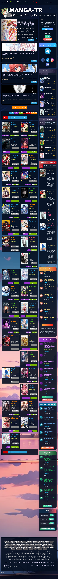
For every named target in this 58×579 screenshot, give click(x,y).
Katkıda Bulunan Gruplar (47, 528)
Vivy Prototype (15, 270)
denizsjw (46, 365)
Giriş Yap (45, 2)
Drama (17, 542)
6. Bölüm (34, 164)
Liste (47, 36)
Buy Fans (38, 565)
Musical (50, 544)
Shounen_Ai (24, 547)
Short (52, 545)
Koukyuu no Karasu (33, 254)
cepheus (8, 201)
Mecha (27, 544)
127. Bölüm (15, 427)
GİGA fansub (34, 398)
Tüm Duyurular (47, 397)
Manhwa (18, 544)
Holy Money (13, 221)
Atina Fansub (15, 184)
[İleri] (22, 117)
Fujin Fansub (34, 283)
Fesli (45, 282)
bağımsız (16, 217)
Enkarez (46, 305)
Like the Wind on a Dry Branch (15, 402)
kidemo (30, 430)
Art (25, 541)
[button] (4, 30)
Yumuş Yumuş (47, 484)
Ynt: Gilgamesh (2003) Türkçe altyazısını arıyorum (49, 408)
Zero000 (46, 462)
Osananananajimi (15, 188)
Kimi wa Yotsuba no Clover (33, 369)
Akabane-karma (26, 168)
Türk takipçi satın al (35, 562)
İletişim (6, 565)
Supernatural (37, 547)
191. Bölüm (15, 148)
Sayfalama (47, 39)
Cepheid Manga (14, 201)
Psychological (33, 545)
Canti (29, 217)
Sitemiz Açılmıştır (48, 382)
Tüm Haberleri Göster (19, 107)
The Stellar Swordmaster (15, 287)
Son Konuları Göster (47, 447)
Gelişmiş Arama (47, 29)
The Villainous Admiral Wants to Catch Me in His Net (49, 102)
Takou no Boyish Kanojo (14, 172)
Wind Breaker (47, 147)
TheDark (46, 359)
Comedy (47, 541)
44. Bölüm (33, 328)
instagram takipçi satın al (48, 565)
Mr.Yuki (11, 217)
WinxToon (10, 332)
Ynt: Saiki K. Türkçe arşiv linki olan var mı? (49, 416)
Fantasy (26, 542)
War (35, 548)
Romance (26, 545)
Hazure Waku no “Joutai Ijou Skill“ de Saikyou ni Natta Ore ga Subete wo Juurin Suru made (33, 418)
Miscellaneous (38, 544)
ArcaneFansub (48, 297)
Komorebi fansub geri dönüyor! (49, 389)
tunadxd (46, 311)
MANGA (12, 112)
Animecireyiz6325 (26, 299)
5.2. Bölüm (33, 279)
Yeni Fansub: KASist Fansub (49, 302)
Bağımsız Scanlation (32, 151)
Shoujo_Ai (11, 547)
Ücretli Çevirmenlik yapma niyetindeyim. (49, 280)
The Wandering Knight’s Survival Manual (15, 237)
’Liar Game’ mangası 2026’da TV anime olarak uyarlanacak (17, 96)
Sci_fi (48, 545)
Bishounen (41, 541)
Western (45, 548)
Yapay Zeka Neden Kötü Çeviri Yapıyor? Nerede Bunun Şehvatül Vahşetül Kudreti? (49, 480)
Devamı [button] (31, 39)
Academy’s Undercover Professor (33, 204)
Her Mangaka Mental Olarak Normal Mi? (49, 490)
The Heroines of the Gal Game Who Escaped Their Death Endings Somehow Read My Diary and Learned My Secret (33, 352)
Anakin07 (46, 441)
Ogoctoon (16, 168)
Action (11, 541)
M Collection (33, 122)
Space (43, 547)
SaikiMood (27, 283)
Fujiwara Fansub (14, 447)
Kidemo (35, 430)
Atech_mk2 (28, 184)
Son (25, 117)
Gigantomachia (26, 398)
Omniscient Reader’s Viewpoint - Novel (33, 188)
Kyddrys (11, 315)
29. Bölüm (33, 394)
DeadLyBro (25, 233)
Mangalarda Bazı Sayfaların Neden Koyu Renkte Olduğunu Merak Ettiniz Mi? (48, 458)
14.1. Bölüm (33, 312)
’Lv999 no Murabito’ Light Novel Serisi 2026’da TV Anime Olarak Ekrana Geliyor (18, 75)
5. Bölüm (15, 279)
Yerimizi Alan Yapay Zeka (49, 497)
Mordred (46, 473)
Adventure (16, 541)
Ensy (29, 250)
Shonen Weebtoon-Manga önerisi (49, 439)
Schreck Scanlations (14, 135)
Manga (13, 124)
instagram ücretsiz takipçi (47, 562)
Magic (7, 544)
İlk (4, 117)
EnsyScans (34, 250)
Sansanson (28, 201)
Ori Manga (34, 217)
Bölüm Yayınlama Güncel (48, 354)
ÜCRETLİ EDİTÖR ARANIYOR (48, 295)
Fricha (28, 365)
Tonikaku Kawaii (32, 172)
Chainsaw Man (48, 140)
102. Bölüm (15, 295)
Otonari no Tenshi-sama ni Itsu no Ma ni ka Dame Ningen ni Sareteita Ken (32, 303)
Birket (45, 411)
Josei (51, 542)
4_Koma (7, 541)
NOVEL (21, 112)
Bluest (8, 447)
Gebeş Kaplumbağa (49, 379)
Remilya (11, 168)
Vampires (25, 548)
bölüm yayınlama (48, 368)
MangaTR (34, 184)
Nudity (15, 545)
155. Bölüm (33, 295)
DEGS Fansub (33, 365)
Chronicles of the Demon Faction (15, 336)
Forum (12, 2)
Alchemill (10, 233)
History (39, 542)
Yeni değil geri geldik (49, 361)
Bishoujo (35, 541)
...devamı (49, 188)
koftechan (8, 184)
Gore (31, 542)
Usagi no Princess (14, 434)
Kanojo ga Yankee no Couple (32, 237)
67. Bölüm (33, 197)
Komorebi (46, 391)
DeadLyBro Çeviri (33, 233)
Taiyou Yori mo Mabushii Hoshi (14, 369)
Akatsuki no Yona (48, 154)
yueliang (29, 266)
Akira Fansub (34, 168)
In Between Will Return (14, 319)
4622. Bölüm (33, 148)
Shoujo (6, 547)
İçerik (27, 2)
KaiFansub (28, 332)
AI (24, 112)
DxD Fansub (47, 309)
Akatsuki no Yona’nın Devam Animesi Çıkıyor (25, 24)
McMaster (46, 419)
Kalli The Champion (33, 402)
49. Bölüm (15, 312)
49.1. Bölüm (14, 213)
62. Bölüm (33, 230)
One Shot (32, 239)
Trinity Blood (13, 122)
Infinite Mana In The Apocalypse (33, 139)
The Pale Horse (32, 336)
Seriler (20, 2)
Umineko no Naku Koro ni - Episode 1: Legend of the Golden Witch (15, 155)
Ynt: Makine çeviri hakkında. (48, 432)
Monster (45, 544)
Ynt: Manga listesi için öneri (49, 424)
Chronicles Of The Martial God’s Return (15, 418)
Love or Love (32, 155)
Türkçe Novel (19, 548)
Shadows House (14, 139)
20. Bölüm (15, 181)
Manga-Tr (8, 573)
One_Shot (20, 545)
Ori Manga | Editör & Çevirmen (49, 287)
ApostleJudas (6, 135)
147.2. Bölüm (33, 181)
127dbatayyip (6, 151)
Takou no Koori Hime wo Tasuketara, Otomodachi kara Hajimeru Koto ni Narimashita (33, 270)
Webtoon (32, 157)
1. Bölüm (15, 131)
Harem (34, 542)
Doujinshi (13, 542)
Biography (29, 541)
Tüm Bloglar (47, 505)
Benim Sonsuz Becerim (14, 303)
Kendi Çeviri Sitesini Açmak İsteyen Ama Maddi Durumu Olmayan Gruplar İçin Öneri (49, 469)
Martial (23, 544)
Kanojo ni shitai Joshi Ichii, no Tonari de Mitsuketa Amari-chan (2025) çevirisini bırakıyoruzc (49, 345)
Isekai (47, 542)
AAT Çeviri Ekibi (47, 377)
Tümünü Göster (47, 325)
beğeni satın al (8, 562)
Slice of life (30, 547)
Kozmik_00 (24, 151)
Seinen (39, 545)
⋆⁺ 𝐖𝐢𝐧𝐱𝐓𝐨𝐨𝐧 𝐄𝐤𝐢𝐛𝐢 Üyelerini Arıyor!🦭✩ (49, 272)
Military (32, 544)
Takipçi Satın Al (17, 562)
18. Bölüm (15, 164)
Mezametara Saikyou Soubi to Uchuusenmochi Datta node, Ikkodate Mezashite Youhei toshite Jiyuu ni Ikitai (15, 204)
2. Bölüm (15, 230)
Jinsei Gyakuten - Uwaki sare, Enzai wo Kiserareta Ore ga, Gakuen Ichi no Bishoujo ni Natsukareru (33, 319)
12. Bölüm (15, 197)
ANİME (16, 112)
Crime (51, 541)
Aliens (22, 541)
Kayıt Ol (53, 2)
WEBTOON (34, 112)
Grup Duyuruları (47, 399)
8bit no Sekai (34, 299)
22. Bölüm (15, 410)
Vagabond (47, 134)
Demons (7, 542)
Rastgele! (36, 2)
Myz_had (46, 319)
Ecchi (22, 542)
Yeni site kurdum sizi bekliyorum (49, 375)
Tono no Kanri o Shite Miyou (32, 221)
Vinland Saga (47, 127)
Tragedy (13, 548)
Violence (31, 548)
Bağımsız (34, 201)
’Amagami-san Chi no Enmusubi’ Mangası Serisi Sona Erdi (18, 54)
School (43, 545)
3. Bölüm (34, 263)
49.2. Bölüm (33, 427)
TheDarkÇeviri (47, 357)
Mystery (6, 545)
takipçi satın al (25, 562)
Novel (31, 141)
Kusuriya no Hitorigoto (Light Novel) (33, 287)
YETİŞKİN (28, 112)
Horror (43, 542)
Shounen (17, 547)
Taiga (45, 434)
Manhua (13, 544)
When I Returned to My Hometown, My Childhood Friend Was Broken (33, 385)
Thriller (51, 547)
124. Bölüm (33, 213)
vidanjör (33, 565)
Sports (47, 547)
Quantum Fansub (14, 151)
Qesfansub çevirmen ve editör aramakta (49, 316)
